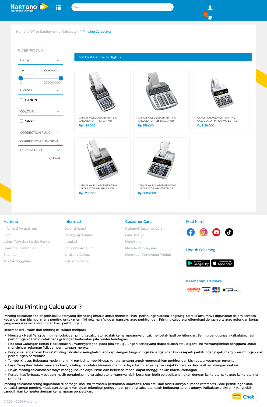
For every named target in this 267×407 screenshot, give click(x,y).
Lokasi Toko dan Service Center (27, 241)
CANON (28, 100)
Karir (7, 235)
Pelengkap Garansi (78, 235)
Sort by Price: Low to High (99, 57)
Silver (27, 121)
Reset (56, 158)
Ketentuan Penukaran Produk (148, 254)
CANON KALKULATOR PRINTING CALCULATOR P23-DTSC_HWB (157, 119)
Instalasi (70, 241)
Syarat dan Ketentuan (20, 248)
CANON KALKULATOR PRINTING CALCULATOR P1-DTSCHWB (98, 119)
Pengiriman (134, 241)
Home (20, 31)
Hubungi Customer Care (143, 228)
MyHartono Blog (76, 261)
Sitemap (10, 254)
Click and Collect (77, 254)
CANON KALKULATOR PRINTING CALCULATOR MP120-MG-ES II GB (217, 119)
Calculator (70, 31)
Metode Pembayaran (141, 248)
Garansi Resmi (75, 228)
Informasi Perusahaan (20, 228)
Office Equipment (43, 31)
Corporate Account (78, 248)
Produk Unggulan (17, 261)
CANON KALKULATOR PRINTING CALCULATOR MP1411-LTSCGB (157, 187)
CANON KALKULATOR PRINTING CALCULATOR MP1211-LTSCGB (98, 187)
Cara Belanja (134, 235)
